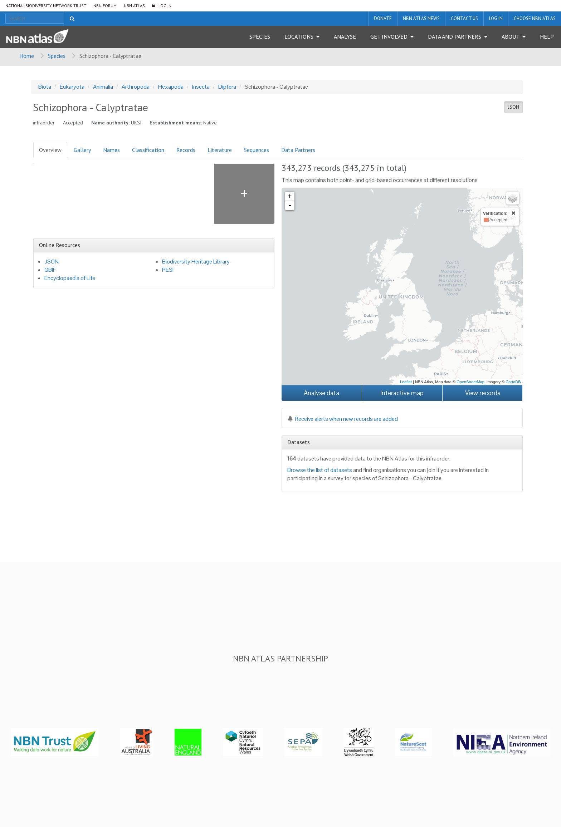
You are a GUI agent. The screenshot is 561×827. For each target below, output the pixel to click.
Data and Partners (454, 36)
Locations (298, 36)
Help (547, 36)
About (510, 36)
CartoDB (513, 382)
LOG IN (164, 5)
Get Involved (389, 36)
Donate (383, 18)
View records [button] (482, 393)
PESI (168, 270)
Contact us (464, 18)
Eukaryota (72, 86)
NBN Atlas (134, 5)
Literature (220, 149)
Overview (50, 149)
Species (259, 36)
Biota (44, 86)
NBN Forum (105, 5)
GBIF (50, 270)
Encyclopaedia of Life (69, 278)
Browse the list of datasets (319, 470)
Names (111, 149)
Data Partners (298, 149)
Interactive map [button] (402, 393)
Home (26, 55)
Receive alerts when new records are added (342, 419)
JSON (513, 107)
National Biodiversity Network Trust (45, 5)
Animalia (103, 86)
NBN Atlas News (421, 18)
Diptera (227, 86)
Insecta (201, 86)
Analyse (345, 36)
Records (185, 149)
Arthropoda (136, 86)
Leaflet (406, 382)
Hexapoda (171, 86)
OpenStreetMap (470, 382)
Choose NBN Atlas (535, 18)
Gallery (82, 149)
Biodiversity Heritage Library (196, 261)
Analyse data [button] (321, 393)
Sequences (256, 149)
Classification (148, 149)
